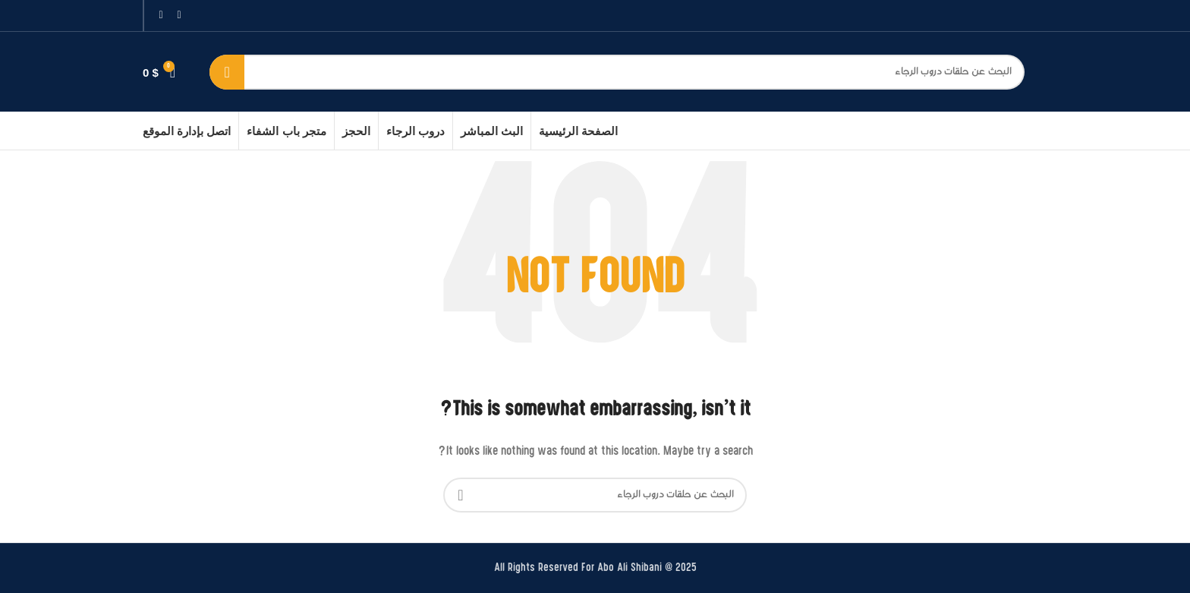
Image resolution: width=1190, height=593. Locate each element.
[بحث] (617, 72)
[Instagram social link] (161, 15)
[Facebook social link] (179, 15)
